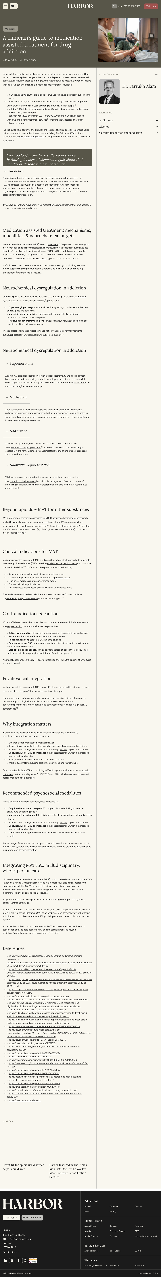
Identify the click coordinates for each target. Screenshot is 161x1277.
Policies (142, 1273)
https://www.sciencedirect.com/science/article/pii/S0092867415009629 (44, 1027)
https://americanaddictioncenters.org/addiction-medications (39, 996)
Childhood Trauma (117, 1230)
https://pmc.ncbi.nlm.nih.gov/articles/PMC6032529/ (34, 1054)
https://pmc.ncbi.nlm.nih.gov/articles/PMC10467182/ (34, 1070)
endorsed (18, 259)
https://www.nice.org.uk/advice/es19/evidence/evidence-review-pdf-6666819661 (48, 1000)
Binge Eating (115, 1250)
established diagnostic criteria (62, 564)
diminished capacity (43, 85)
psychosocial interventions (27, 705)
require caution (14, 627)
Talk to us (151, 6)
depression (57, 578)
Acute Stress (90, 1225)
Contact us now (20, 933)
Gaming (113, 1210)
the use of (53, 245)
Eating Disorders (95, 1244)
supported (41, 259)
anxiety (63, 750)
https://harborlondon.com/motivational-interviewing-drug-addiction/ (42, 1090)
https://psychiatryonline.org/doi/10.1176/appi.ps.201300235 (37, 1040)
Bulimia (138, 1250)
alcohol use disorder (22, 522)
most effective (49, 687)
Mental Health (93, 1219)
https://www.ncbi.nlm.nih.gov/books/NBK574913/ (32, 1043)
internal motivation (56, 815)
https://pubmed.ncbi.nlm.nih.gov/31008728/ (30, 1057)
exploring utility (13, 526)
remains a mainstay (27, 417)
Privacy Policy (152, 1273)
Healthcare (114, 1265)
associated (12, 387)
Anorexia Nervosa (92, 1250)
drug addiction (65, 130)
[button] (14, 6)
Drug (87, 1210)
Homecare (139, 1265)
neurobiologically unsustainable (22, 335)
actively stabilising (46, 269)
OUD (49, 518)
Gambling (114, 1205)
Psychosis (139, 1225)
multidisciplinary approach (73, 883)
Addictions (91, 1199)
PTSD (66, 578)
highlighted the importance (30, 137)
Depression (114, 1235)
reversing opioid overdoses (23, 481)
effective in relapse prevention (26, 448)
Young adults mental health (146, 1235)
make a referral (23, 208)
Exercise (138, 1205)
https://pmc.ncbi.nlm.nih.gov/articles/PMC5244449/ (34, 1087)
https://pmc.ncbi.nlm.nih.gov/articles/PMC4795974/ (34, 1074)
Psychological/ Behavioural (96, 1265)
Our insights (10, 29)
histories (70, 833)
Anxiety (88, 1230)
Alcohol (88, 1205)
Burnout (113, 1225)
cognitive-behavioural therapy (39, 188)
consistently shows (17, 771)
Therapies (91, 1259)
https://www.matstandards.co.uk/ (25, 1101)
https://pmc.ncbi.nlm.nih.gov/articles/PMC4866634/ (34, 1084)
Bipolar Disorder (91, 1235)
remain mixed (71, 526)
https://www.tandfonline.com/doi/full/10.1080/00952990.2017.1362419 (43, 1060)
